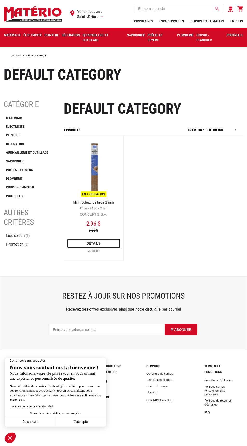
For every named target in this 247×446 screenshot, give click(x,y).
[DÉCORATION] (28, 144)
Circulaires (144, 21)
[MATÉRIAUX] (28, 118)
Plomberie (185, 35)
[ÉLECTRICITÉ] (28, 126)
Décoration (71, 35)
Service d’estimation (208, 21)
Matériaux (12, 35)
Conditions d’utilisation (218, 380)
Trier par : (195, 130)
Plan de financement (159, 380)
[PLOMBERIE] (28, 178)
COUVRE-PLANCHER (204, 37)
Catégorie (21, 104)
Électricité (32, 35)
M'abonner (181, 330)
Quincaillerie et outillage (96, 37)
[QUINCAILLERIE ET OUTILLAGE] (28, 152)
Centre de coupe (157, 386)
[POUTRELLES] (28, 196)
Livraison (152, 392)
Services (153, 366)
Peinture (52, 35)
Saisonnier (136, 35)
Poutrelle (235, 35)
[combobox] (179, 8)
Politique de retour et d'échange (217, 402)
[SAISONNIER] (28, 161)
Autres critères (19, 217)
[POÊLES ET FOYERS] (28, 170)
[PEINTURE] (28, 135)
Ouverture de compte (160, 373)
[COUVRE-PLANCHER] (28, 187)
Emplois (236, 21)
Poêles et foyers (155, 37)
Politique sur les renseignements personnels (214, 390)
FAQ (207, 412)
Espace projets (172, 21)
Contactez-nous (159, 400)
